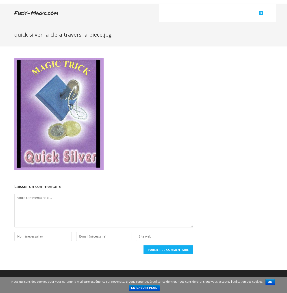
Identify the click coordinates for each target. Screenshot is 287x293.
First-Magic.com (36, 13)
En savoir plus (144, 287)
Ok (270, 282)
